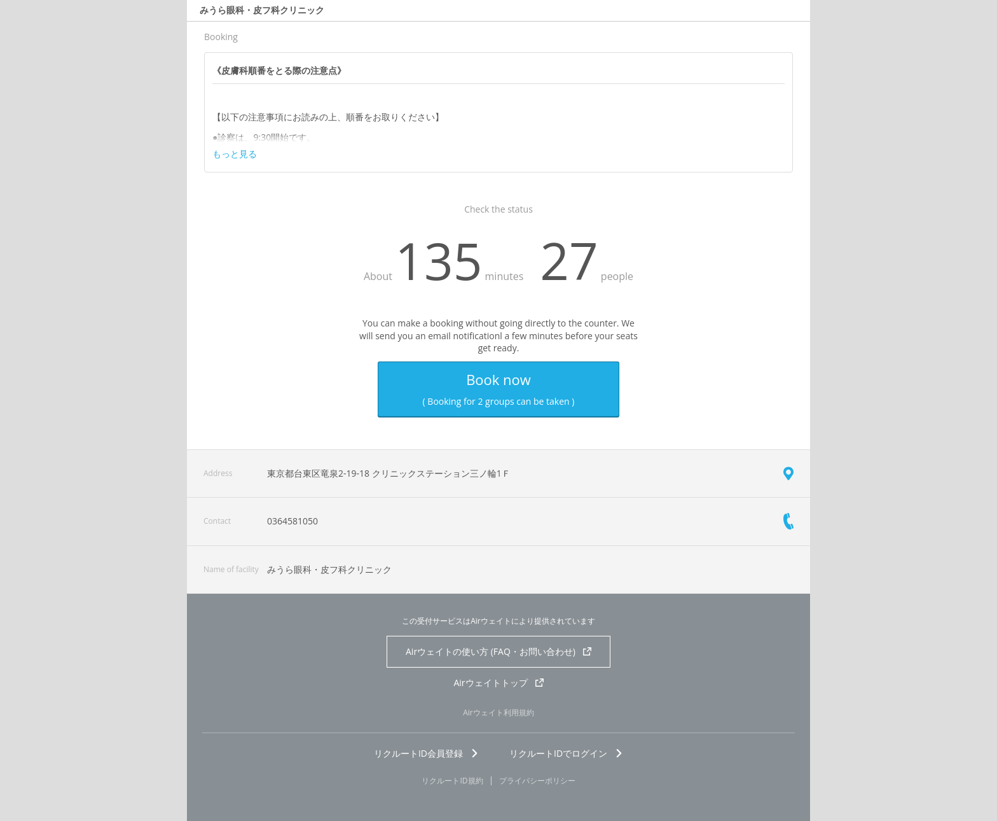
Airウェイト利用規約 (498, 712)
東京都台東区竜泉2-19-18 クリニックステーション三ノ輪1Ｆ (389, 473)
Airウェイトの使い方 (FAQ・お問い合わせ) (498, 651)
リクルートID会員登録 (426, 753)
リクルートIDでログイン (566, 753)
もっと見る (234, 154)
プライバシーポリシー (537, 780)
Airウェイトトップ (498, 683)
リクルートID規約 (452, 780)
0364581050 (292, 521)
